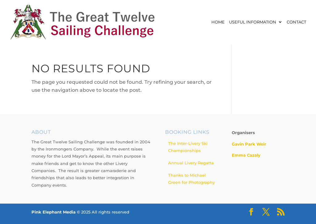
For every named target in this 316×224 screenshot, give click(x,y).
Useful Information (252, 22)
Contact (296, 22)
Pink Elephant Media (53, 211)
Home (218, 22)
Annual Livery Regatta (191, 162)
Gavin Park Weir (249, 144)
